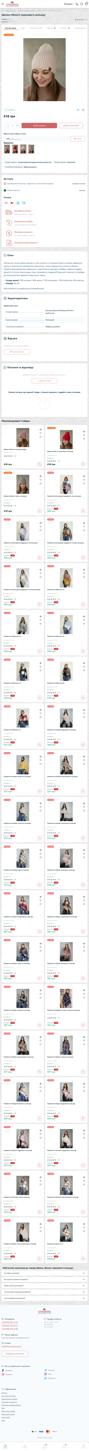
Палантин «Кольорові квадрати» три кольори (64, 496)
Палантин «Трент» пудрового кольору (18, 1150)
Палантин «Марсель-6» (55, 683)
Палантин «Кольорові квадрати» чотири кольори (65, 543)
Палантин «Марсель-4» (55, 636)
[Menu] (3, 4)
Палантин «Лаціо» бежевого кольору (61, 963)
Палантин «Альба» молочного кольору (61, 823)
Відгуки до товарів (8, 1411)
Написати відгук (17, 352)
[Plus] (17, 125)
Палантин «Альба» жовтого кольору (17, 776)
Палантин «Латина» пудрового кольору (61, 1150)
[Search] (81, 4)
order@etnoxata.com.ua (11, 1346)
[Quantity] (12, 125)
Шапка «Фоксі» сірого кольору (15, 496)
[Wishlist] (41, 433)
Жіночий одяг (11, 10)
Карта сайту (6, 1417)
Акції (3, 1420)
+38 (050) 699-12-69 (10, 1322)
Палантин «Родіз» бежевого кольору (17, 1103)
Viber (48, 1374)
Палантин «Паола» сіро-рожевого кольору (63, 1197)
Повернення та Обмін (23, 221)
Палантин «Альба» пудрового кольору (61, 730)
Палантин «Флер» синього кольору (60, 1057)
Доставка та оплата (22, 211)
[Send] (78, 138)
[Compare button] (83, 110)
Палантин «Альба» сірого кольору (16, 870)
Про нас (4, 1393)
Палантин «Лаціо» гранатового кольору (18, 916)
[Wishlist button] (78, 110)
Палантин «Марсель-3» (12, 636)
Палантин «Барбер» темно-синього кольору (63, 1010)
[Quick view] (41, 429)
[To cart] (39, 464)
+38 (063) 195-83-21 (10, 1325)
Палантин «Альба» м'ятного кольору (17, 823)
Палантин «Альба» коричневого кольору (62, 776)
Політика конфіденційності (26, 242)
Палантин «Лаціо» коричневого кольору (62, 916)
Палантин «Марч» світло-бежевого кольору (20, 1244)
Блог (3, 1408)
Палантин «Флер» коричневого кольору (18, 1057)
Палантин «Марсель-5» (12, 683)
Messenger (50, 1378)
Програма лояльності (23, 232)
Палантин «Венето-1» (55, 1244)
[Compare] (41, 436)
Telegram (49, 1370)
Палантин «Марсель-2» (55, 589)
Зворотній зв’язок (8, 1414)
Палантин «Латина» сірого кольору (17, 1197)
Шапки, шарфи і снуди (26, 10)
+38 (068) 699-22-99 (10, 1329)
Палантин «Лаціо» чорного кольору (17, 1010)
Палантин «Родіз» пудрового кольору (61, 1103)
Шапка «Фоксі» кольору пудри (15, 449)
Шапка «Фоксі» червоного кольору (60, 451)
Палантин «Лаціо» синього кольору (17, 963)
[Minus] (8, 125)
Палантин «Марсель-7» (12, 730)
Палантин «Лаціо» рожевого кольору (61, 870)
